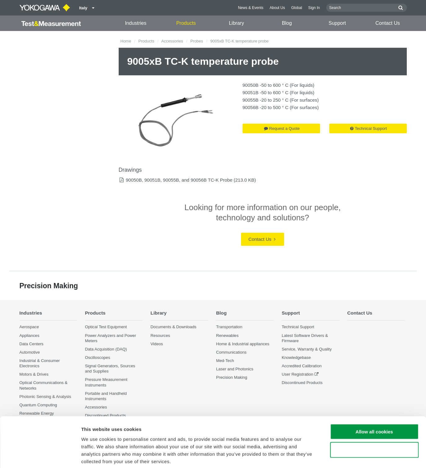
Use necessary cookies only (374, 419)
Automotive (30, 352)
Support (337, 23)
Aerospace (29, 327)
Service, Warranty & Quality (307, 349)
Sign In (314, 8)
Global (296, 8)
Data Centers (32, 344)
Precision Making (231, 377)
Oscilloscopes (97, 357)
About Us (277, 8)
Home (126, 41)
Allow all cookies (374, 401)
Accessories (172, 41)
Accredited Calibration (302, 366)
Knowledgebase (296, 357)
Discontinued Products (302, 383)
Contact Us (387, 23)
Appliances (30, 335)
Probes (196, 41)
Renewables (227, 335)
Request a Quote (282, 128)
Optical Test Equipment (106, 327)
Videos (157, 344)
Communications (231, 352)
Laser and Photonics (234, 369)
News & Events (250, 8)
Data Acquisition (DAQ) (106, 349)
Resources (160, 335)
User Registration (297, 374)
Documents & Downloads (173, 327)
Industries (135, 23)
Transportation (229, 327)
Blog (287, 23)
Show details (325, 455)
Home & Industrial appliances (242, 344)
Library (236, 23)
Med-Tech (225, 360)
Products (186, 23)
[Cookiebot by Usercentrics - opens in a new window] (40, 456)
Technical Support (368, 128)
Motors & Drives (34, 374)
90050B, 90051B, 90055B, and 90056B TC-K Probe (179, 180)
